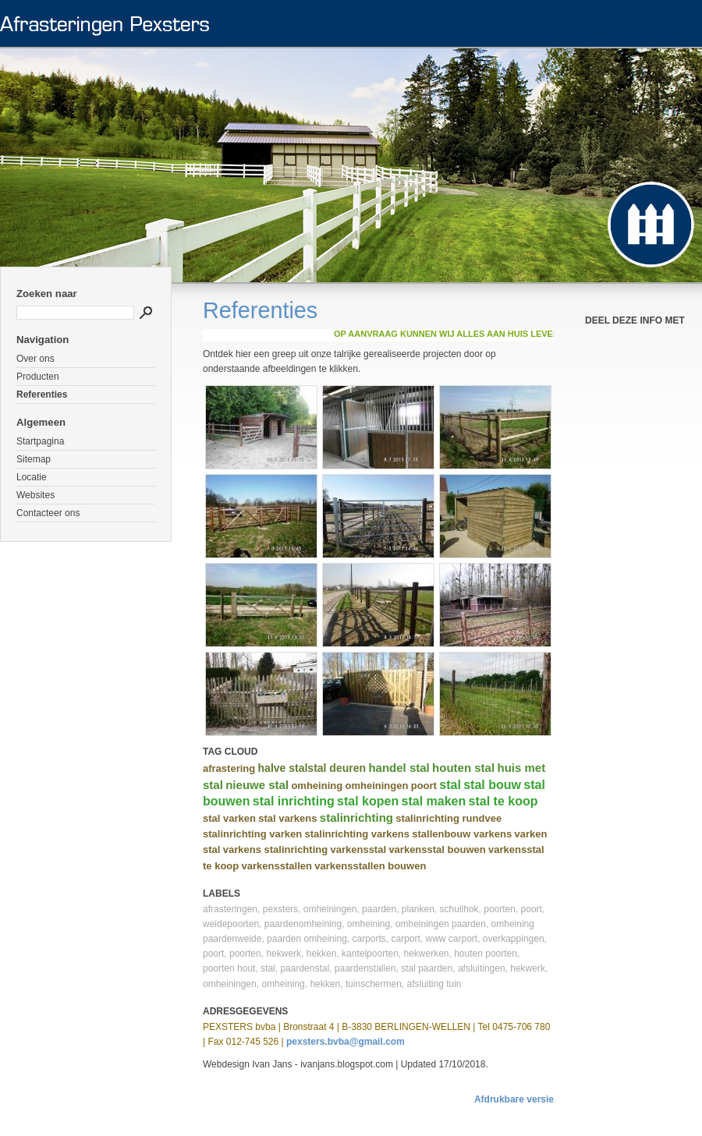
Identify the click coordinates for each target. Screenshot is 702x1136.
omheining (316, 785)
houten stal (463, 767)
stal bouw (492, 784)
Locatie (31, 477)
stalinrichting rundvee (448, 818)
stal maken (434, 801)
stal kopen (368, 801)
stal (450, 784)
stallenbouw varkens (462, 834)
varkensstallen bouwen (370, 866)
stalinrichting (356, 817)
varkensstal (358, 849)
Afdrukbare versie (514, 1099)
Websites (35, 495)
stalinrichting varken (252, 834)
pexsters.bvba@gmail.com (345, 1041)
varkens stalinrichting (275, 849)
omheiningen (376, 785)
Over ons (35, 358)
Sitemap (33, 459)
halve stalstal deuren (312, 768)
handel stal (398, 767)
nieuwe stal (257, 784)
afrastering (229, 768)
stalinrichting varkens (357, 834)
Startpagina (40, 441)
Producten (37, 376)
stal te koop (503, 801)
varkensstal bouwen (436, 849)
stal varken (229, 818)
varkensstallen (277, 866)
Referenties (41, 394)
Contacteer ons (48, 513)
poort (424, 785)
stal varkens (287, 818)
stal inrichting (294, 801)
